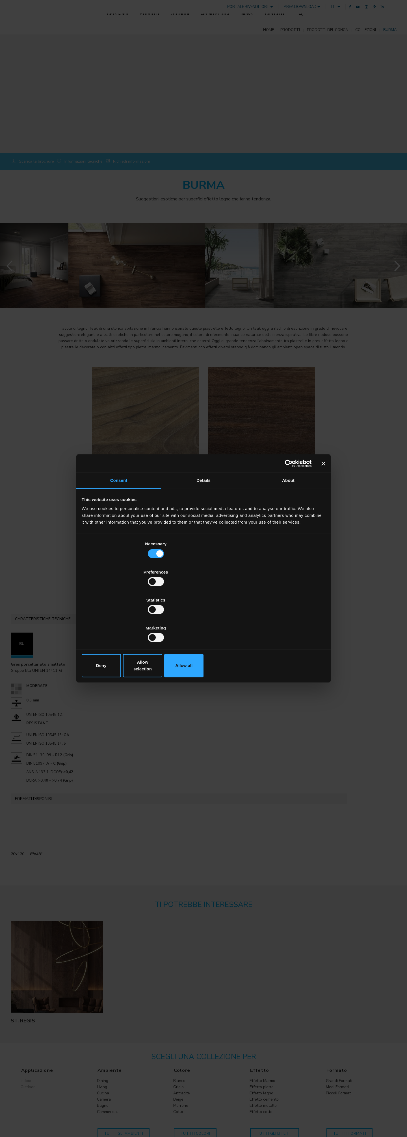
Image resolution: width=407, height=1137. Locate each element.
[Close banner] (322, 509)
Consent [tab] (118, 527)
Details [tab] (203, 527)
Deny (122, 623)
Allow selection (203, 623)
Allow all (284, 623)
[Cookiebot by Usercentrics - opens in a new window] (286, 509)
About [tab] (288, 527)
